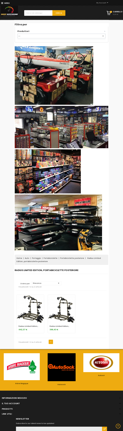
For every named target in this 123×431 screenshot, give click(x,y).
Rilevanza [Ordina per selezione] (46, 283)
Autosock (62, 384)
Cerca (59, 13)
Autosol (101, 375)
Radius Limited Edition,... (29, 326)
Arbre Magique (21, 383)
